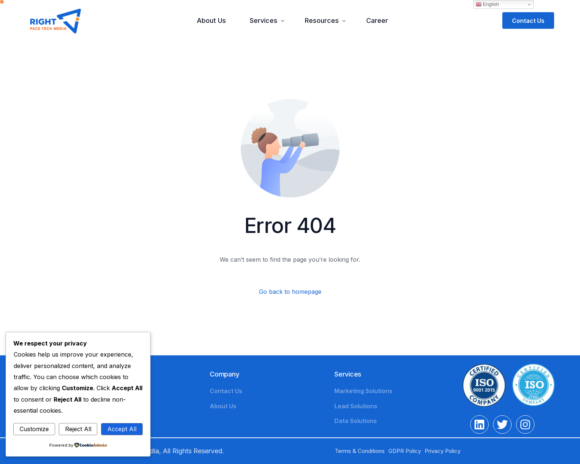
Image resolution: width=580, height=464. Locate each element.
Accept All (121, 429)
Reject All (78, 429)
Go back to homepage (290, 291)
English (487, 4)
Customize (34, 429)
